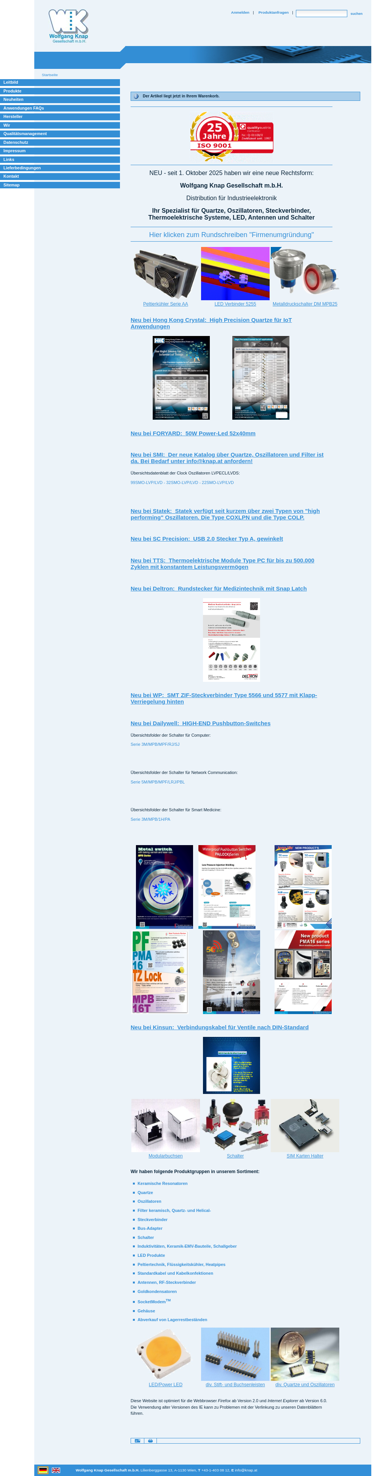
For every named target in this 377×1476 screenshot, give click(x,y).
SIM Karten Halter (305, 1156)
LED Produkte (151, 1255)
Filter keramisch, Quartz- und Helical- (174, 1210)
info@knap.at (246, 1470)
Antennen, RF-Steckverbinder (166, 1282)
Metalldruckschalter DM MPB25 (305, 304)
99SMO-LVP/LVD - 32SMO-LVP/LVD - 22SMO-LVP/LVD (182, 482)
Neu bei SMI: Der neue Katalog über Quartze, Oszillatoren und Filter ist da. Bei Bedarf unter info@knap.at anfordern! (227, 457)
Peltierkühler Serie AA (165, 304)
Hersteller (12, 116)
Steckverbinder (152, 1219)
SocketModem (154, 1301)
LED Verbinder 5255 (235, 304)
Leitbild (10, 82)
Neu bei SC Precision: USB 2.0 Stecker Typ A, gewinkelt (207, 538)
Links (8, 159)
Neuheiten (13, 99)
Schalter (235, 1156)
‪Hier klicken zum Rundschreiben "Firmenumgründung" (231, 235)
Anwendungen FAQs (23, 108)
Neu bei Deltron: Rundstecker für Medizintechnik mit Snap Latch (219, 588)
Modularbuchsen (166, 1156)
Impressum (14, 150)
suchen (356, 14)
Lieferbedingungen (22, 168)
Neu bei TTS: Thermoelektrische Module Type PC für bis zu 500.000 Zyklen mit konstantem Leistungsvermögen (222, 563)
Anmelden (240, 12)
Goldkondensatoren (157, 1291)
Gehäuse (146, 1311)
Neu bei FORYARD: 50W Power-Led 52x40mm (193, 433)
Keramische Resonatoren (162, 1183)
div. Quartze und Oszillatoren (304, 1384)
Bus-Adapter (149, 1228)
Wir (6, 125)
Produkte (12, 91)
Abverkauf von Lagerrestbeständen (172, 1319)
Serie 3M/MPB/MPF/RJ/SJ (155, 744)
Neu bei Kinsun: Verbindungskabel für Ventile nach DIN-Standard (220, 1027)
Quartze (145, 1192)
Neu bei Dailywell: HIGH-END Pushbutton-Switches (201, 723)
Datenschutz (15, 142)
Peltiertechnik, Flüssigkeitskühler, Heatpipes (181, 1264)
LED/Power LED (165, 1384)
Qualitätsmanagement (25, 133)
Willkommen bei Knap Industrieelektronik (68, 26)
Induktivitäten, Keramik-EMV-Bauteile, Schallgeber (187, 1246)
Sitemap (11, 185)
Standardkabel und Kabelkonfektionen (175, 1273)
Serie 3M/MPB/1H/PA (150, 819)
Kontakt (11, 176)
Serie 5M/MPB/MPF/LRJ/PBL (158, 782)
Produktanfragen (274, 12)
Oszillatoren (149, 1201)
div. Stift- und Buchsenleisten (235, 1384)
